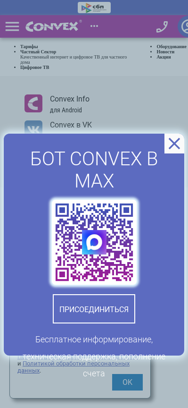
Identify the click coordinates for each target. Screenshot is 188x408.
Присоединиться (94, 309)
